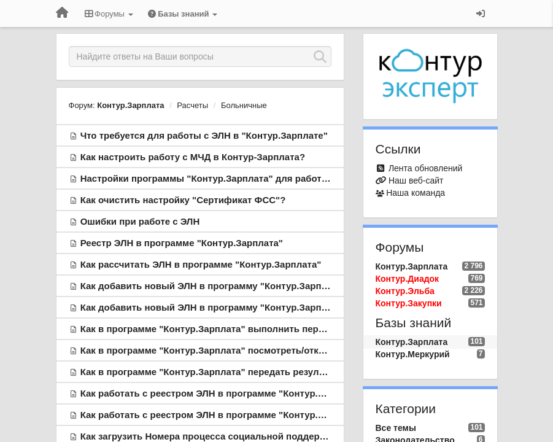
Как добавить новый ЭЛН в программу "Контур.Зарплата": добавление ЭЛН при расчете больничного (314, 286)
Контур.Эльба (405, 291)
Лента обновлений (425, 168)
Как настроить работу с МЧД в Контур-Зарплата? (192, 157)
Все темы (396, 428)
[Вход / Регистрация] (481, 13)
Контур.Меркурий (413, 354)
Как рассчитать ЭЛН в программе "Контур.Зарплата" (201, 264)
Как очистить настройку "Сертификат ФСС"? (183, 200)
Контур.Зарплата (130, 105)
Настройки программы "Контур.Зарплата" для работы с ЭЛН (219, 178)
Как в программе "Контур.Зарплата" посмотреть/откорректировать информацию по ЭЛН (283, 350)
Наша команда (415, 193)
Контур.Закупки (409, 303)
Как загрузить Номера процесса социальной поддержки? (211, 436)
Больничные (244, 105)
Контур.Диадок (407, 279)
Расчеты (192, 105)
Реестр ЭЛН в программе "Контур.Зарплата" (181, 243)
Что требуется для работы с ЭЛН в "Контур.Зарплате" (204, 135)
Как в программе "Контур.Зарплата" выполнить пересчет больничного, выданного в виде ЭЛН (298, 329)
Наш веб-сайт (416, 180)
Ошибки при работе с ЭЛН (140, 221)
